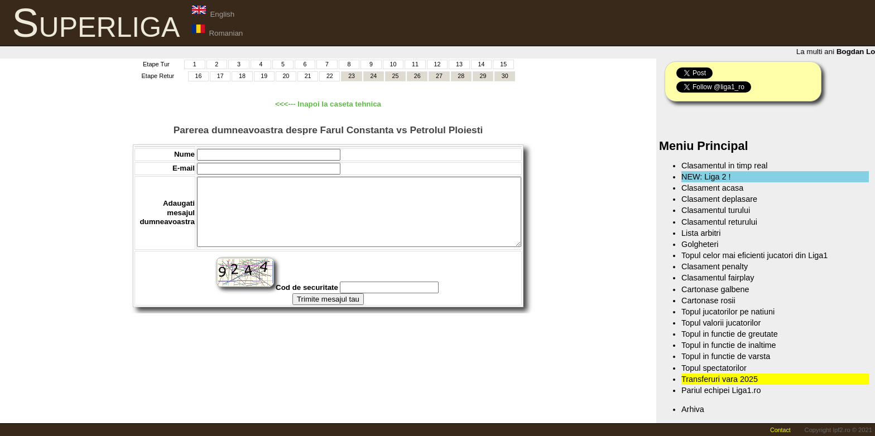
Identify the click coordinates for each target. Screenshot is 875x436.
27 (439, 75)
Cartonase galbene (715, 289)
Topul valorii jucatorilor (721, 322)
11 (415, 64)
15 (503, 64)
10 (393, 64)
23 (351, 75)
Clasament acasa (712, 187)
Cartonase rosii (708, 300)
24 (373, 75)
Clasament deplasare (719, 199)
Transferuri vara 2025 (719, 379)
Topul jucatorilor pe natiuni (728, 311)
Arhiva (692, 409)
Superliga (96, 23)
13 (459, 64)
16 (198, 75)
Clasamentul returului (719, 221)
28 (461, 75)
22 (329, 75)
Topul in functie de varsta (725, 356)
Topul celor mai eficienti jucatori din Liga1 (754, 255)
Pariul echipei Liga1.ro (721, 390)
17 (220, 75)
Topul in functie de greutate (729, 334)
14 (481, 64)
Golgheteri (699, 244)
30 (505, 75)
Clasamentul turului (715, 210)
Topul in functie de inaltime (728, 345)
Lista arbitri (700, 233)
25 (395, 75)
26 (417, 75)
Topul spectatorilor (714, 368)
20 (285, 75)
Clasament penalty (714, 266)
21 (308, 75)
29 (483, 75)
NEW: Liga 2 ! (706, 176)
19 (264, 75)
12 (437, 64)
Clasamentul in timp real (724, 165)
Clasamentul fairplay (717, 277)
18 (242, 75)
